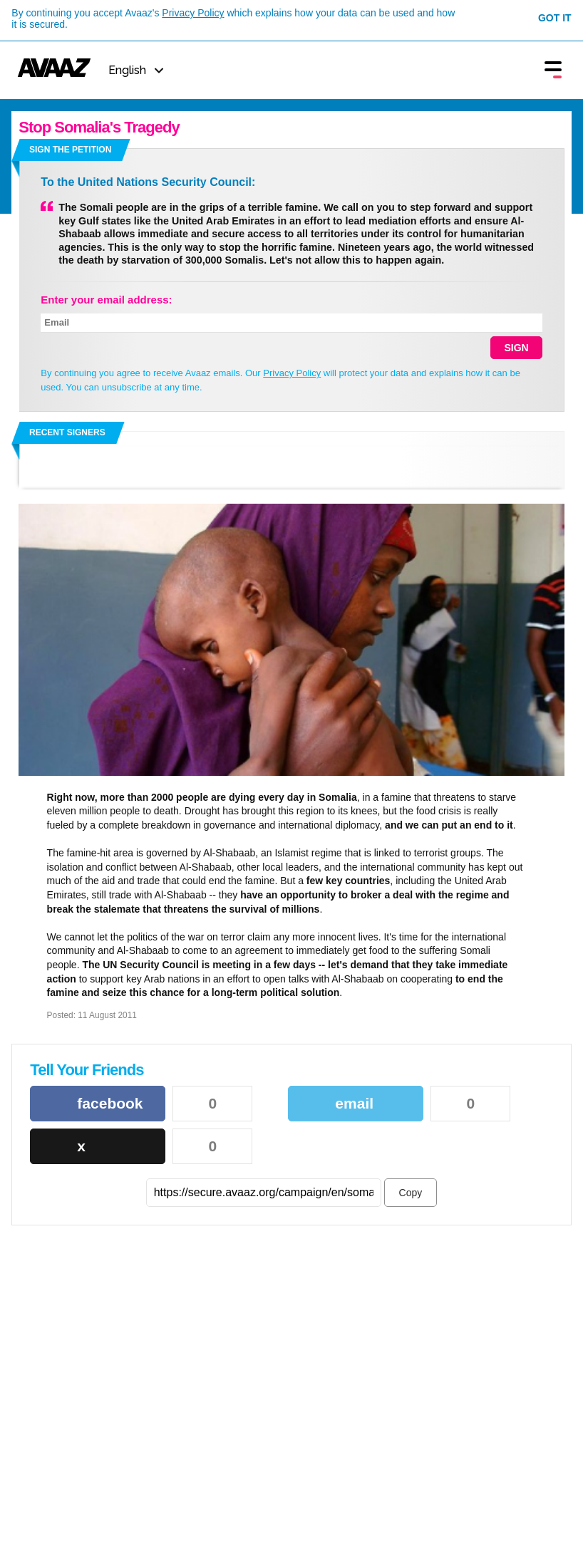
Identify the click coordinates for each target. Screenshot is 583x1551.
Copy (411, 1192)
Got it (555, 18)
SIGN (516, 347)
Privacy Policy (193, 13)
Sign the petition (70, 150)
